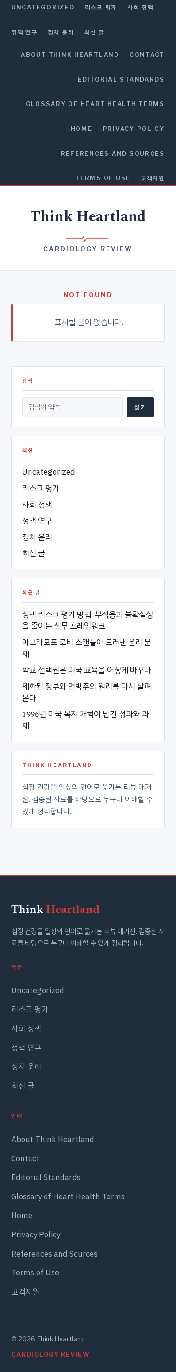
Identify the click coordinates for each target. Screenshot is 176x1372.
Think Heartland (88, 216)
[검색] (72, 407)
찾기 (140, 407)
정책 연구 (24, 32)
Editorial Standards (121, 79)
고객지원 (153, 178)
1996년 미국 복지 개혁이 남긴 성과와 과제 (85, 720)
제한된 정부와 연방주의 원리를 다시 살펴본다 (86, 693)
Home (81, 128)
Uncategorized (43, 7)
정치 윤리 (61, 32)
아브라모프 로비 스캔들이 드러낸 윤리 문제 (86, 648)
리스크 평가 (101, 7)
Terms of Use (102, 178)
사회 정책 (140, 7)
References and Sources (113, 153)
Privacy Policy (134, 128)
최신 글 (94, 32)
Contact (147, 54)
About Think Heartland (70, 54)
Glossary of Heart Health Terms (95, 103)
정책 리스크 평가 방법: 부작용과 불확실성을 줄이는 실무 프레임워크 (87, 621)
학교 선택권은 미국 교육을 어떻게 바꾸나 (86, 670)
